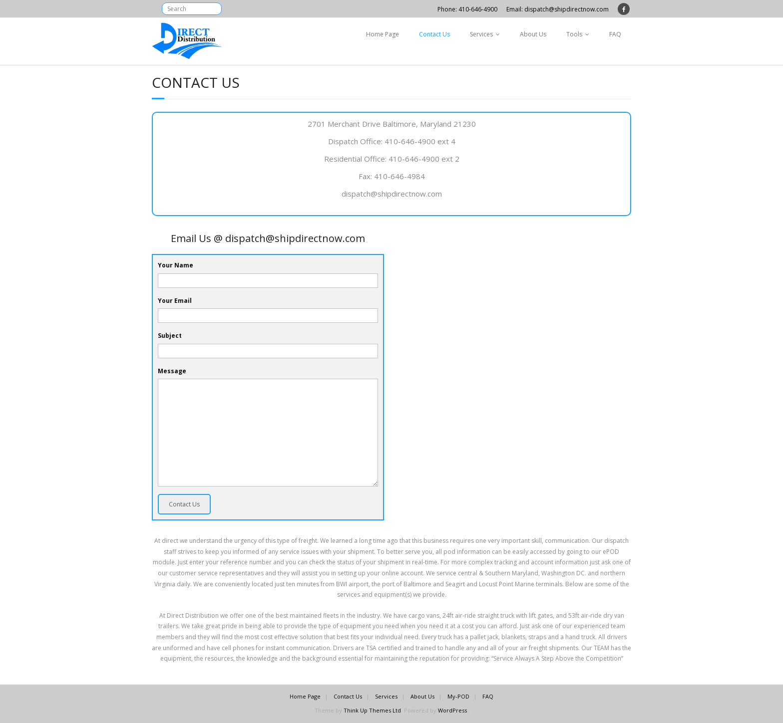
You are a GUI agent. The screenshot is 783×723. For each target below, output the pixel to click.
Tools (574, 34)
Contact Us (434, 34)
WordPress (452, 710)
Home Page (382, 34)
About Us (533, 34)
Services (481, 34)
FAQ (615, 34)
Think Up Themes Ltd (372, 710)
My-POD (458, 696)
